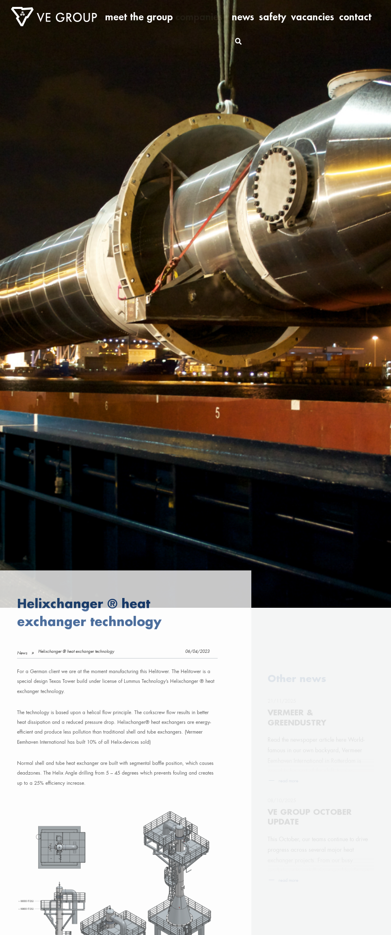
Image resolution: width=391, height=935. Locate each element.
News (283, 16)
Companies (256, 16)
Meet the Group (219, 16)
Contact (352, 16)
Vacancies (327, 16)
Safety (302, 16)
